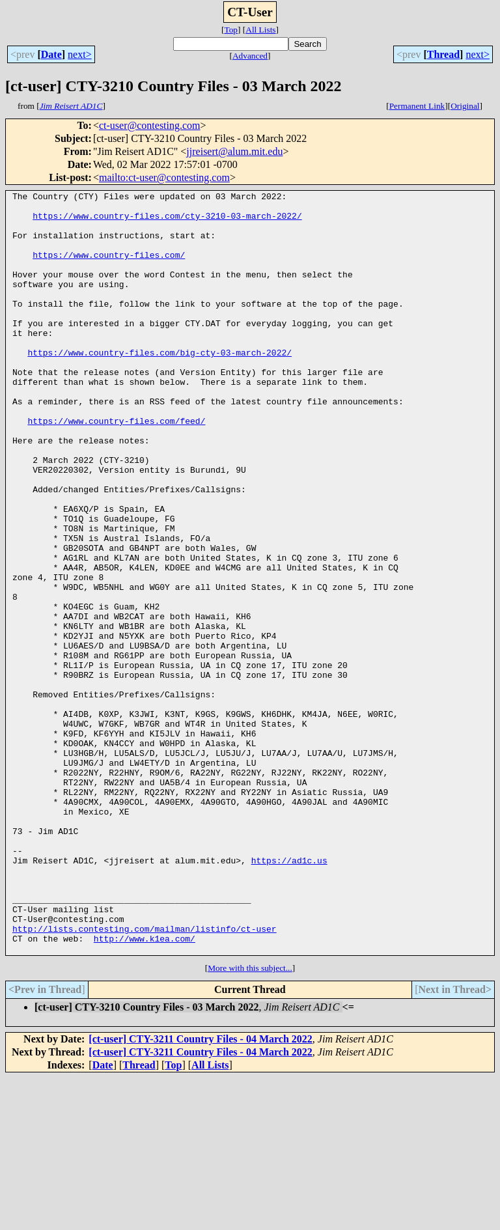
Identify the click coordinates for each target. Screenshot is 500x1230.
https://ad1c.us (289, 995)
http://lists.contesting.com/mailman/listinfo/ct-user (144, 1077)
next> (80, 54)
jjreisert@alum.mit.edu (234, 151)
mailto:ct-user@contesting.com (164, 177)
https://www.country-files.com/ (109, 268)
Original (465, 106)
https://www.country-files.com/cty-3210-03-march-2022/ (167, 221)
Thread (443, 54)
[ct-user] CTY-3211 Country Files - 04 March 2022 (200, 1191)
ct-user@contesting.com (150, 125)
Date (51, 54)
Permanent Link (417, 106)
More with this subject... (250, 1120)
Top (231, 30)
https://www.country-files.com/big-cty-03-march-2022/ (159, 385)
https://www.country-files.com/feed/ (116, 467)
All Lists (260, 30)
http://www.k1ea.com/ (144, 1089)
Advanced (250, 56)
